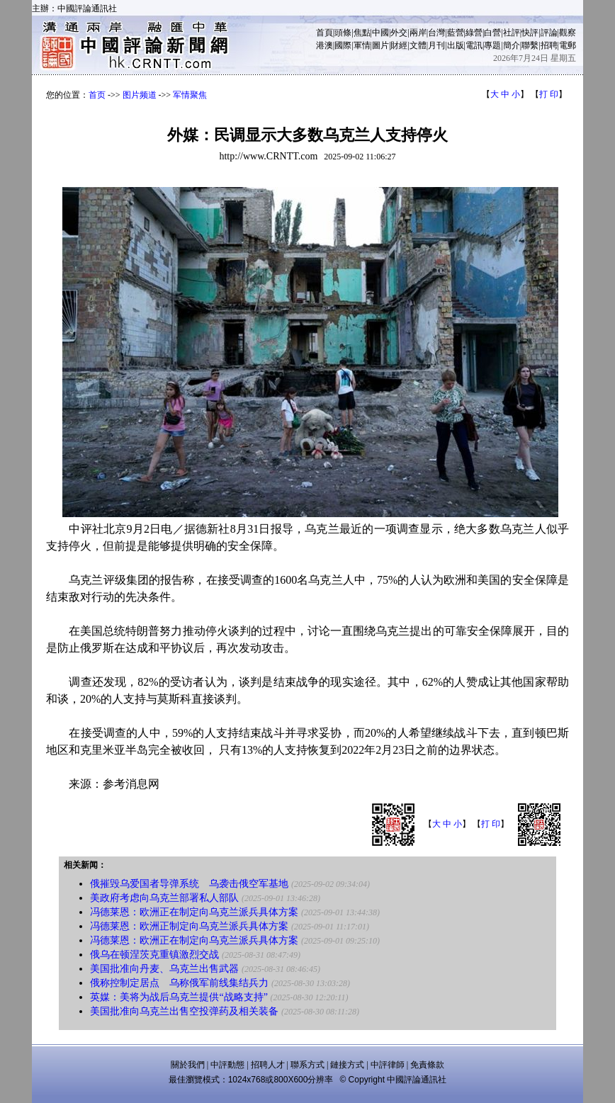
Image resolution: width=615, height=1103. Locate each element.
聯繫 (529, 45)
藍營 (455, 33)
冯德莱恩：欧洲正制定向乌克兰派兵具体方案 (189, 926)
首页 (97, 95)
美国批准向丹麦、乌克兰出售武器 (164, 968)
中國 (380, 33)
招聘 (549, 45)
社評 (511, 33)
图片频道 (140, 95)
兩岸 (418, 33)
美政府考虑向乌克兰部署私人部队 (164, 898)
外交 (398, 33)
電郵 (567, 45)
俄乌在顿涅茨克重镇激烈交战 (154, 954)
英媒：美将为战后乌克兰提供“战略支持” (178, 997)
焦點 (362, 33)
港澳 (324, 45)
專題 (492, 45)
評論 (549, 33)
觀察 (567, 33)
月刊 (436, 45)
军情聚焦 (190, 95)
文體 (418, 45)
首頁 (324, 33)
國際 (342, 45)
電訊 (474, 45)
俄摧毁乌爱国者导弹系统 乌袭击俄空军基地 (189, 883)
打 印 (548, 94)
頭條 (342, 33)
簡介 (511, 45)
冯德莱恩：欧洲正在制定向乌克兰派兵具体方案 (194, 912)
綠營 (474, 33)
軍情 (362, 45)
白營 (492, 33)
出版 (455, 45)
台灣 (436, 33)
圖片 (380, 45)
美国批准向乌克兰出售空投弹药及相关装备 (184, 1011)
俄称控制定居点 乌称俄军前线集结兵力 (179, 983)
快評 (529, 33)
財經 (398, 45)
